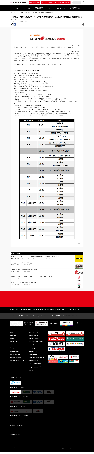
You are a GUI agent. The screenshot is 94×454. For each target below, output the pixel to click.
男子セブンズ (23, 21)
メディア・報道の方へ (15, 356)
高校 (70, 311)
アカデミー (78, 311)
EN (83, 3)
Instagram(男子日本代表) (35, 366)
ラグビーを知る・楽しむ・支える (32, 317)
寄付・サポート (13, 349)
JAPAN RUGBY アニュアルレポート (74, 317)
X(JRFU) (31, 346)
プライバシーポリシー (31, 450)
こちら (61, 115)
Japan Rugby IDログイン (63, 2)
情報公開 (12, 340)
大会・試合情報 (19, 317)
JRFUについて (13, 336)
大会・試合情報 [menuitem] (60, 8)
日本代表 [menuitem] (16, 8)
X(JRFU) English (33, 349)
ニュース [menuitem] (50, 8)
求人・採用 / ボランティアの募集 (17, 362)
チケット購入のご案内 (34, 2)
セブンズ (16, 21)
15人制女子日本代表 (49, 311)
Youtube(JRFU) (32, 356)
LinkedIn (31, 372)
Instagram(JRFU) (33, 362)
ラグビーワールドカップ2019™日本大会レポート (52, 317)
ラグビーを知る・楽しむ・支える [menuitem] (75, 8)
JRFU (12, 21)
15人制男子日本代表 (15, 311)
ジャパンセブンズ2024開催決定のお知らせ (31, 64)
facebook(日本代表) (33, 340)
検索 (73, 2)
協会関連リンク (13, 343)
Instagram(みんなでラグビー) (36, 369)
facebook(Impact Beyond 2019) (36, 343)
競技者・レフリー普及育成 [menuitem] (39, 8)
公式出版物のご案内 (14, 353)
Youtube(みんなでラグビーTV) (36, 359)
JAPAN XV (57, 311)
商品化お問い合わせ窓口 (15, 359)
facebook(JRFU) (33, 336)
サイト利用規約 (14, 450)
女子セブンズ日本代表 (38, 311)
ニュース (15, 12)
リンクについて (22, 450)
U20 (66, 311)
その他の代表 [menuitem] (26, 8)
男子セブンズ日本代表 (26, 311)
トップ (10, 12)
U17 (73, 311)
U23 (63, 311)
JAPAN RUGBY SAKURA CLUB (48, 2)
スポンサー (12, 346)
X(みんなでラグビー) (34, 353)
